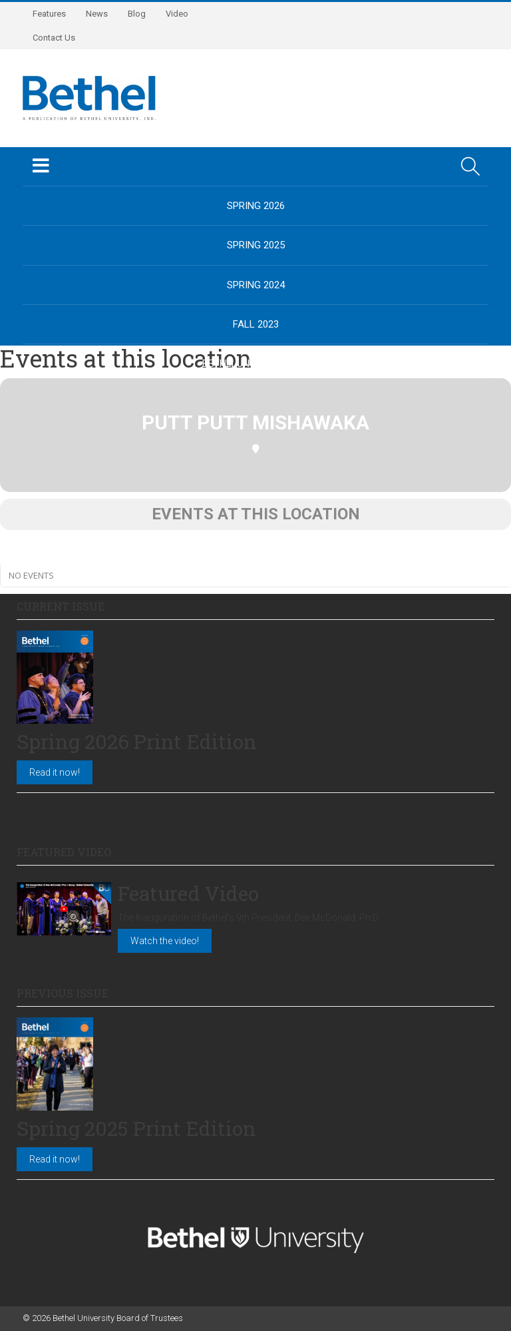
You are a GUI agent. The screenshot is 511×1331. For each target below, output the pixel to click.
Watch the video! (164, 940)
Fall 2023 (256, 324)
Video (177, 14)
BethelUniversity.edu (255, 364)
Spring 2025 (256, 245)
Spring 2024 (256, 285)
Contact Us (54, 38)
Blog (137, 14)
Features (49, 14)
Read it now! (54, 772)
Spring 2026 (256, 206)
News (97, 14)
